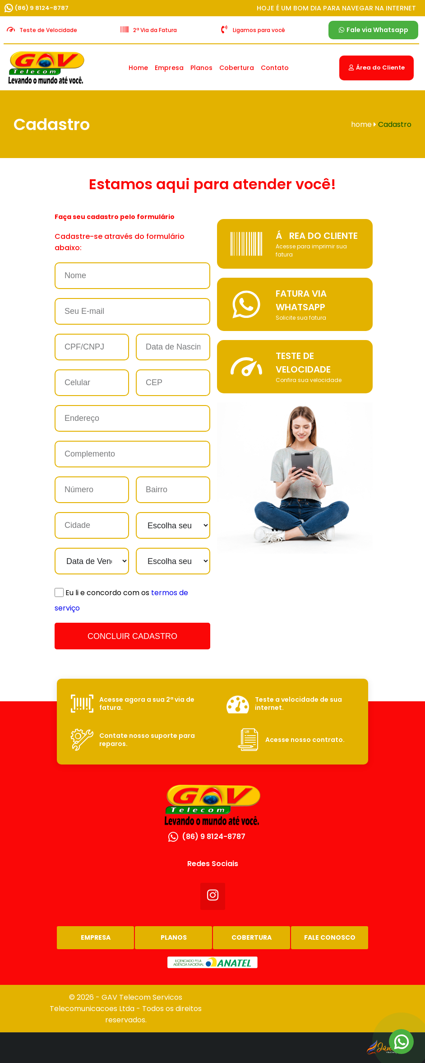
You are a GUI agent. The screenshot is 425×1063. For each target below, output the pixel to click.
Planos (201, 67)
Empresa (169, 67)
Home (138, 67)
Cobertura (236, 67)
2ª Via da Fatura (155, 30)
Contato (275, 67)
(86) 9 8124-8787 (42, 8)
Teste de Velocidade (48, 30)
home (363, 124)
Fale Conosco (330, 937)
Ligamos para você (259, 30)
